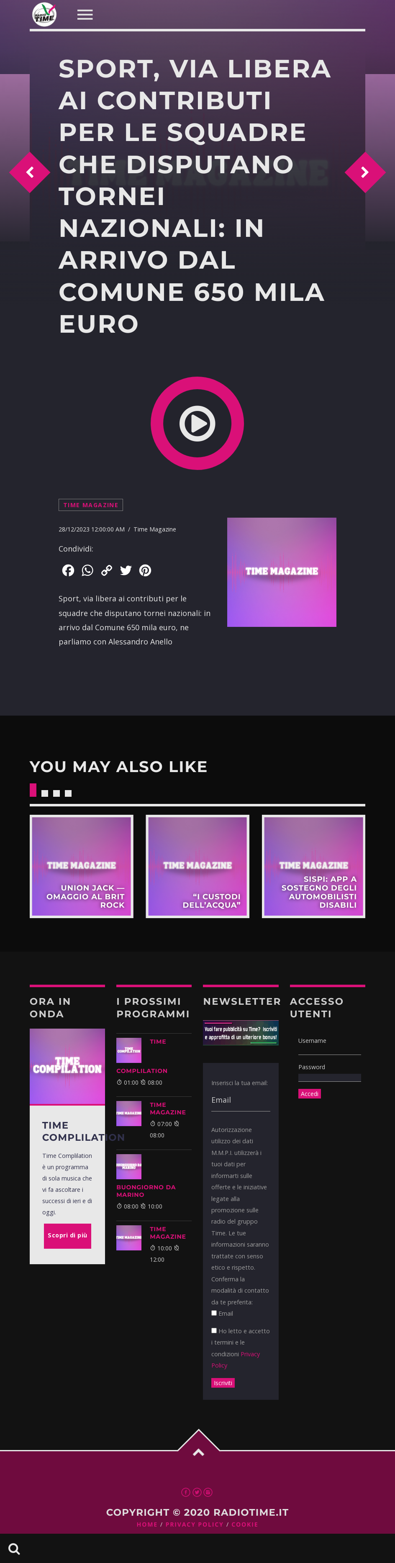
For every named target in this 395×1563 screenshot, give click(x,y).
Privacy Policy (195, 1525)
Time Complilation (142, 1056)
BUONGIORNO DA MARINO (146, 1191)
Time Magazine (90, 505)
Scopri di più (81, 866)
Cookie (244, 1525)
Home (147, 1525)
